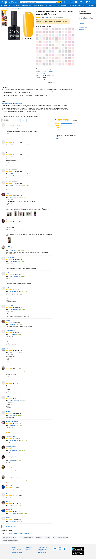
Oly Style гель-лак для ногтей (60, 537)
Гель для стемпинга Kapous (26, 537)
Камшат (8, 246)
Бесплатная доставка (75, 5)
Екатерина (9, 466)
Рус (76, 2)
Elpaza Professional (48, 71)
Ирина (8, 193)
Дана (7, 272)
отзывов (45, 17)
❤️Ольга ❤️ (9, 486)
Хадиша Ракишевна (11, 330)
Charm (44, 73)
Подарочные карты (62, 5)
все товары (19, 103)
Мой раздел (66, 2)
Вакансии (28, 550)
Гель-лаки (24, 8)
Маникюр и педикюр (16, 8)
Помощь (14, 547)
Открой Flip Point (50, 5)
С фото (23, 120)
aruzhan (8, 124)
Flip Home (90, 5)
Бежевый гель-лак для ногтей (10, 540)
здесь (37, 23)
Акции (84, 5)
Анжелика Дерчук (10, 257)
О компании (29, 547)
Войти (65, 1)
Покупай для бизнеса (38, 5)
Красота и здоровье (6, 8)
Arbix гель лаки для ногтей (9, 537)
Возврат (14, 550)
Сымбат (8, 396)
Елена (7, 219)
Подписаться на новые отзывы (56, 17)
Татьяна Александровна (12, 421)
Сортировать (5, 119)
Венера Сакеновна (11, 436)
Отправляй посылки (14, 5)
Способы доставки (84, 26)
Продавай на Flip (26, 5)
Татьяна (8, 411)
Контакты (81, 29)
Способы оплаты (83, 27)
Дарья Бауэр (9, 305)
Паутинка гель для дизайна (43, 537)
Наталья (8, 320)
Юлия (7, 287)
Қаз (73, 2)
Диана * (8, 348)
